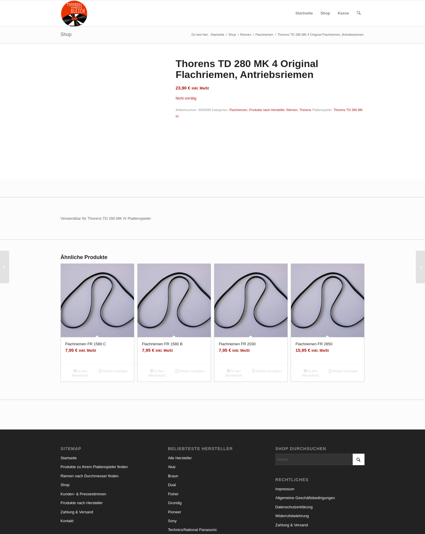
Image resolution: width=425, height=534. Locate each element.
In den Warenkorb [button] (80, 331)
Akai (171, 424)
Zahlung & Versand (77, 469)
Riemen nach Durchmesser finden (90, 433)
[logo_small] (74, 13)
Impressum (284, 446)
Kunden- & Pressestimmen (83, 451)
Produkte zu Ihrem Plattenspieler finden (94, 424)
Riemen (292, 110)
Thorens (305, 110)
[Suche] (358, 13)
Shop (66, 34)
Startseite (69, 415)
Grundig (175, 460)
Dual (172, 442)
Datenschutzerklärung (294, 464)
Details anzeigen (113, 329)
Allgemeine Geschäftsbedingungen (305, 455)
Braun (173, 433)
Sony (172, 478)
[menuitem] (304, 13)
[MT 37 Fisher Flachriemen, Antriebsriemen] (420, 267)
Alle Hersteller (180, 415)
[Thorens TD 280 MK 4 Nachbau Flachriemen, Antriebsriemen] (4, 267)
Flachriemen (238, 110)
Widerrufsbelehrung (292, 473)
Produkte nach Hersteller (267, 110)
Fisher (173, 451)
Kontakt (67, 478)
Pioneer (174, 469)
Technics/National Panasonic (192, 487)
